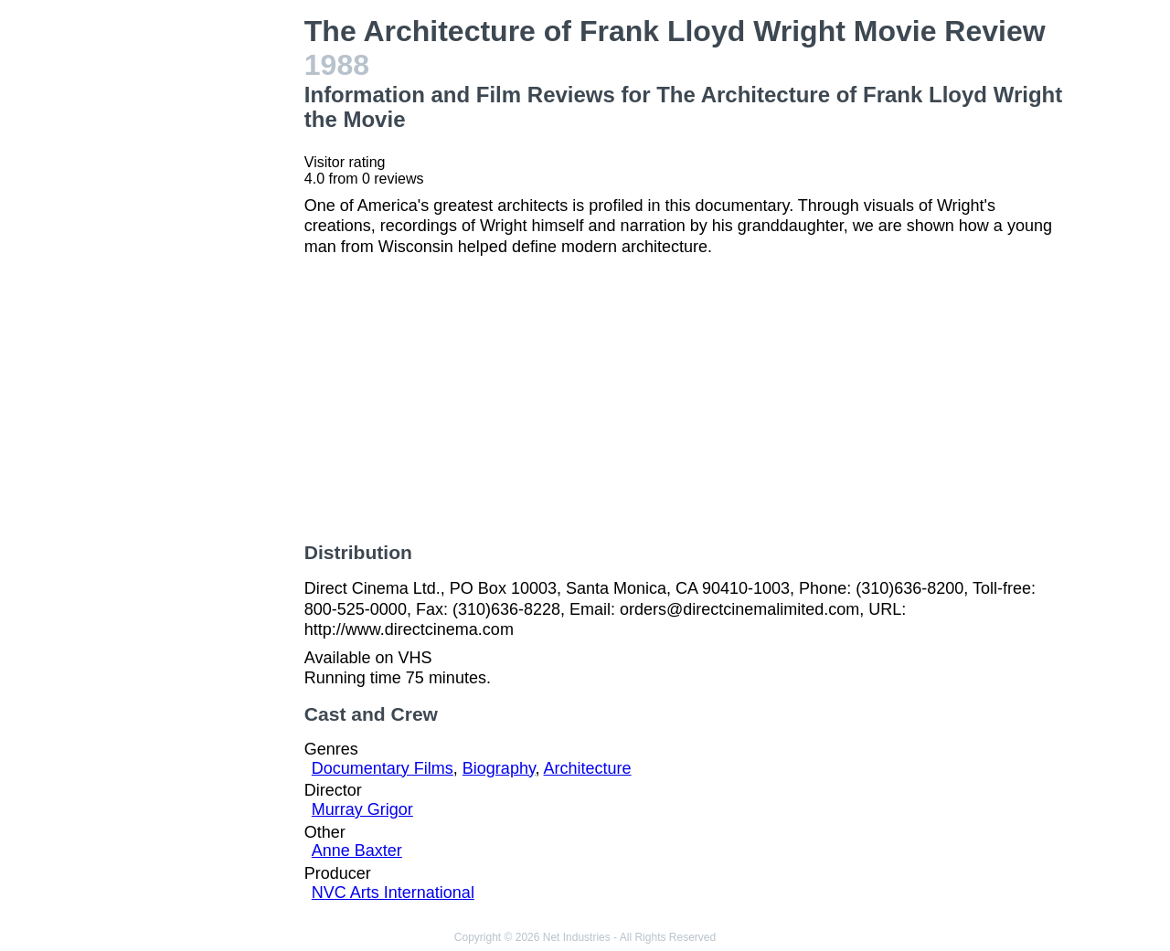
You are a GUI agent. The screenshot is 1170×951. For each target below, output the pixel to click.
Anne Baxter (357, 850)
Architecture (588, 768)
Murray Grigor (362, 809)
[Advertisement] (204, 289)
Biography (499, 768)
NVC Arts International (393, 892)
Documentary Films (382, 768)
